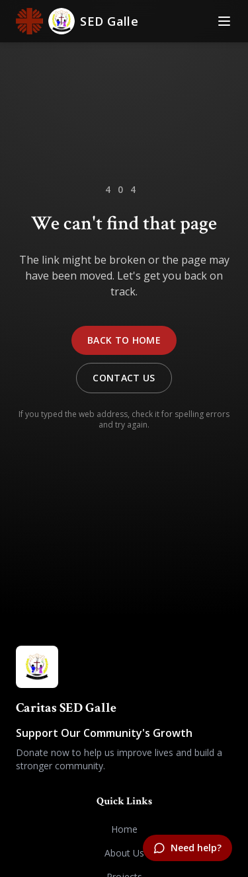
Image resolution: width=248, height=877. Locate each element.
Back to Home (124, 340)
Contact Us (124, 377)
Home (124, 829)
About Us (124, 853)
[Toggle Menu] (224, 21)
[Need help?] (187, 848)
